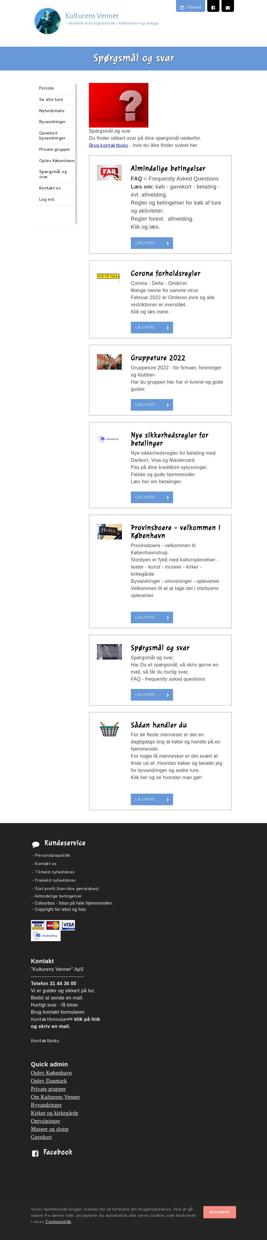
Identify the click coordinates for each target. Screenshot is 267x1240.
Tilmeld (190, 7)
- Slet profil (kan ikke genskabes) (65, 888)
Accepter (219, 1212)
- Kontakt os (44, 864)
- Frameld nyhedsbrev (54, 880)
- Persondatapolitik (51, 855)
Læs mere (145, 243)
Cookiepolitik (58, 1222)
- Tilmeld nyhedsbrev (53, 872)
